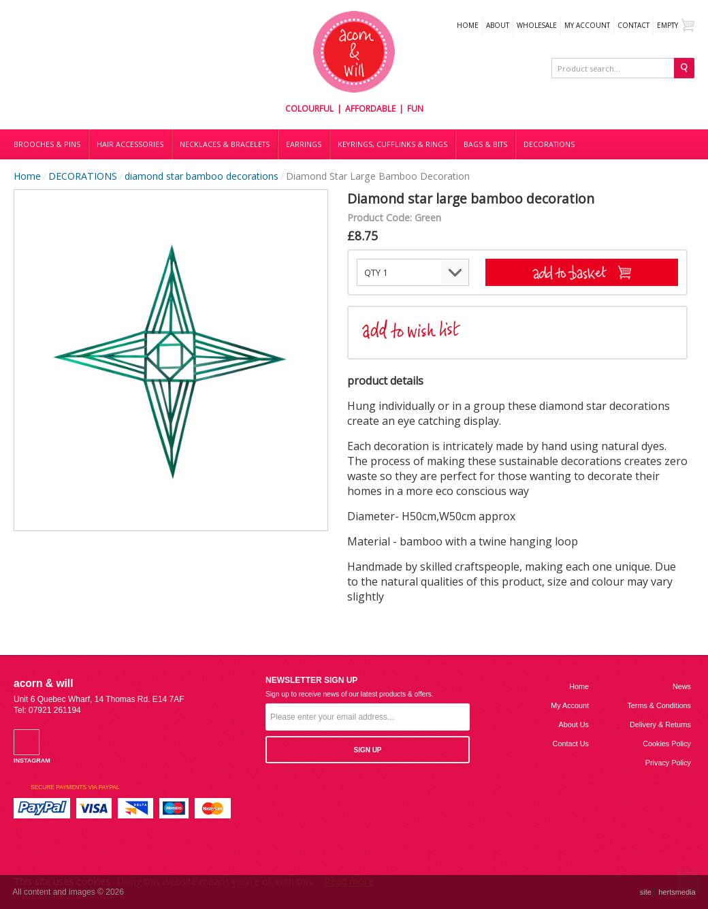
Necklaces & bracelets (225, 144)
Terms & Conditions (659, 705)
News (682, 686)
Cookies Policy (667, 743)
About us (574, 724)
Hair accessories (130, 144)
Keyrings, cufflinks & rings (392, 144)
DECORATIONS (549, 144)
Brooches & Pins (47, 144)
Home (468, 25)
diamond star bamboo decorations (201, 176)
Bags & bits (485, 144)
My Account (587, 25)
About (497, 25)
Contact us (571, 743)
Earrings (303, 144)
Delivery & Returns (660, 724)
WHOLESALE (537, 25)
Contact (633, 25)
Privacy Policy (668, 763)
